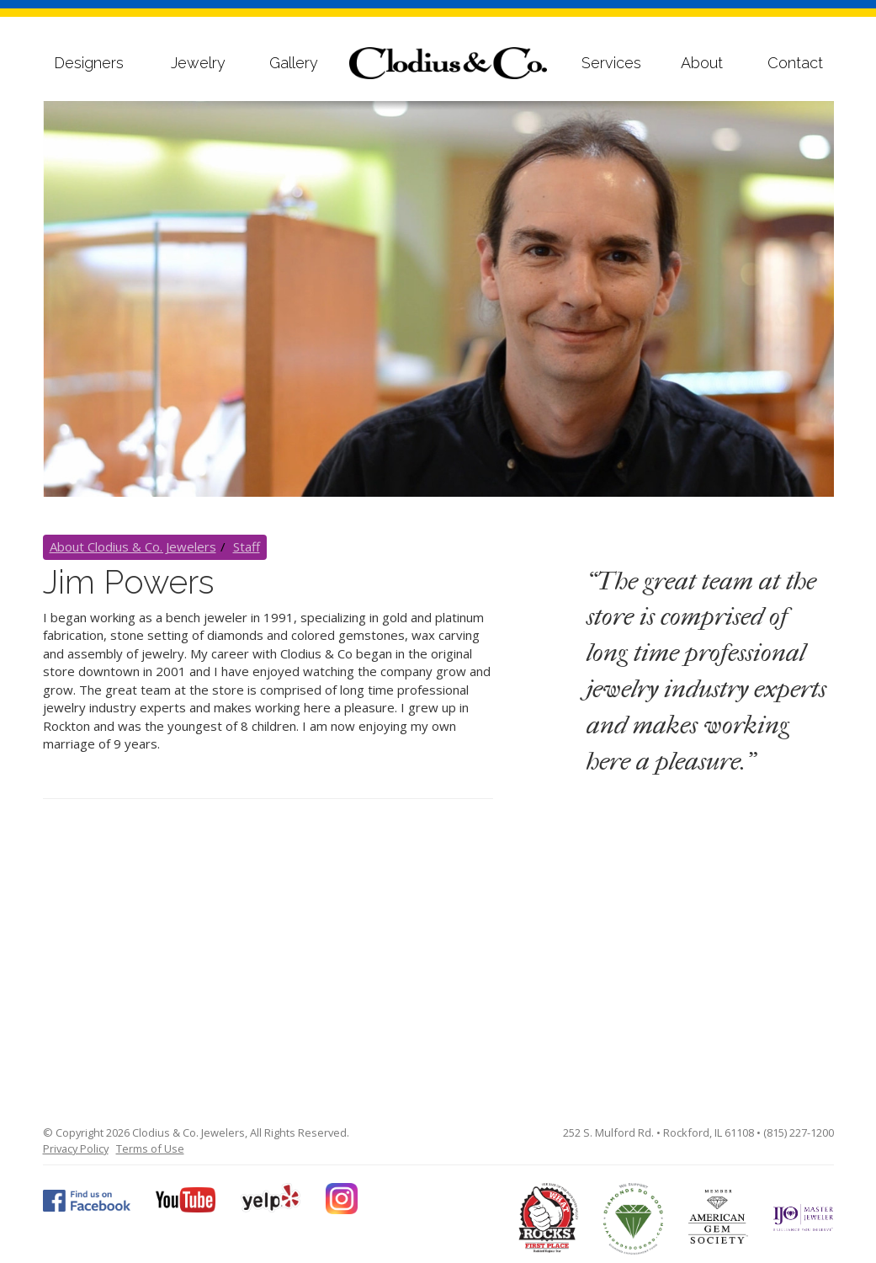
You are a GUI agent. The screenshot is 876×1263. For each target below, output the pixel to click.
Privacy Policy (76, 1148)
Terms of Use (150, 1148)
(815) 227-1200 (798, 1132)
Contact (795, 63)
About (702, 63)
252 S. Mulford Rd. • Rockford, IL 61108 (658, 1132)
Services (611, 63)
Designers (89, 63)
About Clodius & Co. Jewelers (133, 546)
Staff (246, 546)
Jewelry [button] (198, 63)
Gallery (293, 63)
